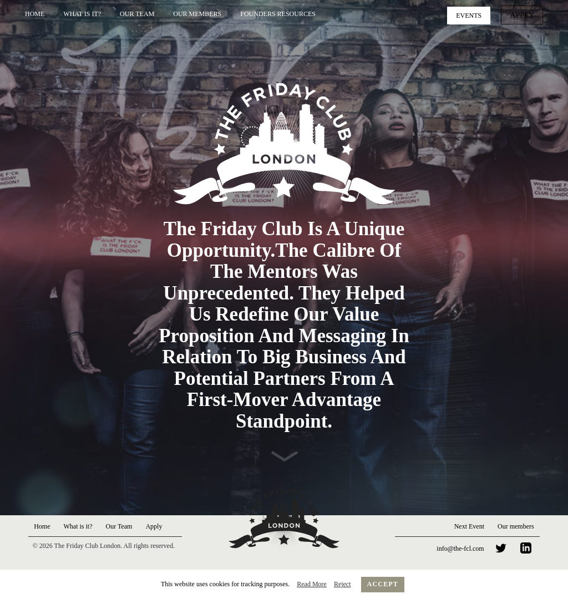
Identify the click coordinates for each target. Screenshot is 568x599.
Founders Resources (278, 14)
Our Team (137, 14)
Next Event (469, 526)
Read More (312, 584)
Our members (516, 526)
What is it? (82, 14)
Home (34, 14)
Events (472, 14)
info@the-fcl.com (460, 548)
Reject (342, 584)
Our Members (197, 14)
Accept (383, 584)
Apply (524, 14)
